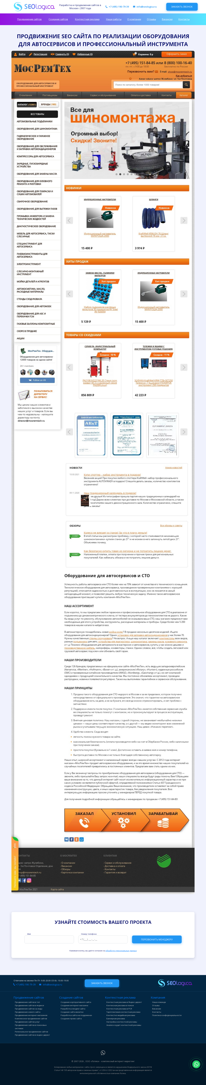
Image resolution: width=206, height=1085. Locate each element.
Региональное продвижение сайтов (31, 1031)
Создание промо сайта (71, 1018)
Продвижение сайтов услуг (27, 1022)
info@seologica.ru (147, 6)
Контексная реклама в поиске (120, 1005)
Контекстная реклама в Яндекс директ (124, 1002)
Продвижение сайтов (29, 19)
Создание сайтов (58, 19)
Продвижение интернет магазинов (31, 1015)
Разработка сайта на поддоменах (76, 1015)
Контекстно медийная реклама (120, 1015)
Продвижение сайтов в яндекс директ (32, 1035)
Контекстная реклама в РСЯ (119, 1008)
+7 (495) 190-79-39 (119, 6)
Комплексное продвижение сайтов (31, 1018)
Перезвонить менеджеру (157, 939)
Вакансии (167, 19)
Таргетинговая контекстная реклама (123, 1012)
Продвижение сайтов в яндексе (29, 1005)
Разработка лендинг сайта (73, 1008)
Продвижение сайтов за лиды (28, 1008)
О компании (134, 19)
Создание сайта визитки (72, 1012)
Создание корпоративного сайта (76, 1002)
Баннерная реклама (115, 1018)
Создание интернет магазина (74, 1005)
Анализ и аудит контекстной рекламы (123, 1025)
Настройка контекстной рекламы (121, 1022)
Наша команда (159, 1002)
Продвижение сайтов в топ (27, 1002)
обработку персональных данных (121, 950)
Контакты (184, 19)
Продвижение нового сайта (27, 1012)
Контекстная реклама (87, 19)
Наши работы (113, 19)
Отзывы (151, 19)
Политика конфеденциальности (167, 1015)
